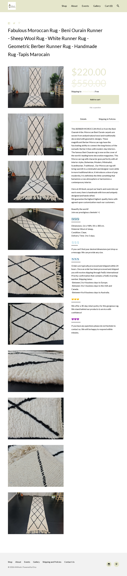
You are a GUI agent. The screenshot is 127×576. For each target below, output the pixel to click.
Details (83, 119)
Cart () (109, 5)
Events (85, 5)
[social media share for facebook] (9, 23)
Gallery (97, 5)
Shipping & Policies (107, 119)
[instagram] (108, 564)
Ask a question (95, 107)
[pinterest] (116, 564)
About (74, 5)
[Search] (118, 6)
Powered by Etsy (29, 567)
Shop (64, 5)
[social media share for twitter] (14, 23)
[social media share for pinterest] (19, 23)
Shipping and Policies (52, 562)
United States (88, 91)
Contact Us (69, 562)
